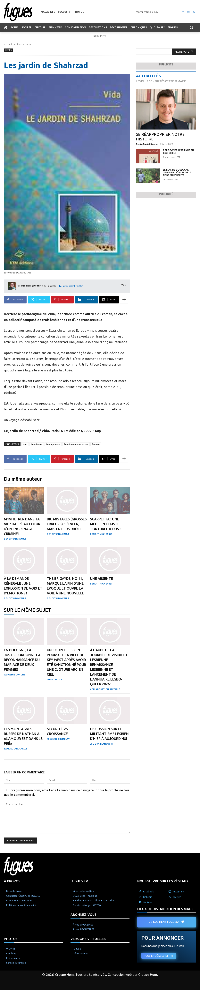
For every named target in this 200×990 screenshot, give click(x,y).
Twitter (177, 897)
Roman (96, 444)
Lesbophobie (53, 444)
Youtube (147, 902)
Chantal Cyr (54, 679)
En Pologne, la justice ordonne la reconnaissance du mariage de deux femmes (22, 659)
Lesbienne (36, 444)
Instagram (178, 891)
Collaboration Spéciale (105, 689)
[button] (191, 27)
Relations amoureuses (76, 444)
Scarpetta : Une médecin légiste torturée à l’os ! (105, 524)
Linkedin (147, 897)
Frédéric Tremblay (58, 739)
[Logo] (22, 12)
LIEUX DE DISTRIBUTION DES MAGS (165, 909)
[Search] (184, 51)
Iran (25, 444)
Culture (18, 44)
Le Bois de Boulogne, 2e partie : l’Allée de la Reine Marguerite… (177, 172)
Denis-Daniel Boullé (147, 144)
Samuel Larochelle (15, 749)
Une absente (101, 578)
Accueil (8, 44)
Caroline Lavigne (14, 675)
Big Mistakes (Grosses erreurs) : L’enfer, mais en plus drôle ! (67, 524)
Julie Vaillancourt (101, 744)
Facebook (148, 891)
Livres (28, 44)
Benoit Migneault (31, 285)
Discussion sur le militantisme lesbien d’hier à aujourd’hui (109, 734)
